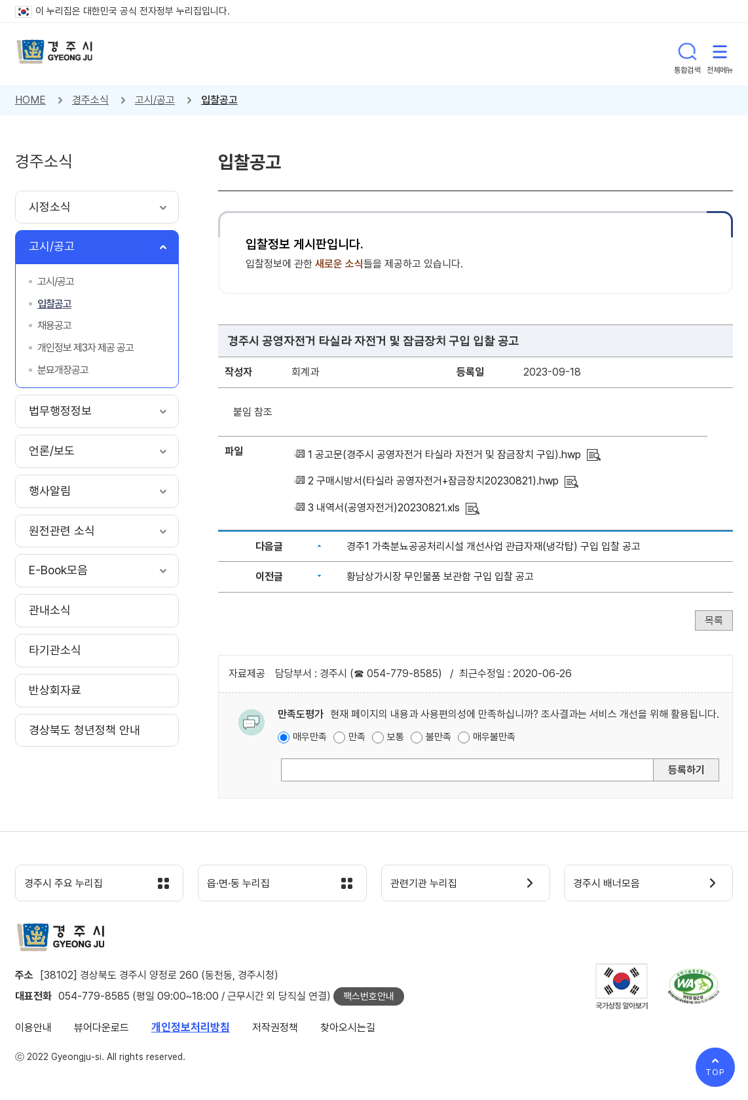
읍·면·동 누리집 (245, 885)
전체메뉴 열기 (720, 54)
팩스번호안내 (368, 999)
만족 (356, 737)
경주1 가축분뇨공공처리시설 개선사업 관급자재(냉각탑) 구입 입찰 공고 (493, 546)
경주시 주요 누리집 (71, 885)
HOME (30, 100)
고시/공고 (155, 100)
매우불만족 (494, 737)
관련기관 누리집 (430, 885)
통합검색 (687, 54)
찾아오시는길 (347, 1030)
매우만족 (310, 737)
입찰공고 (219, 100)
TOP (715, 1072)
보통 (395, 737)
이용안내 (33, 1030)
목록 (714, 620)
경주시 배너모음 (613, 885)
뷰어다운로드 (101, 1030)
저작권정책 (275, 1030)
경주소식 (90, 100)
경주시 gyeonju (57, 54)
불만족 (438, 737)
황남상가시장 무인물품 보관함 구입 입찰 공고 (440, 576)
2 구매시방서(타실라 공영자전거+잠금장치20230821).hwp (433, 481)
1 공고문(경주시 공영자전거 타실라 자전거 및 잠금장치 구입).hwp (444, 454)
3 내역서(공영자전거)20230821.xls (384, 507)
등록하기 (686, 770)
